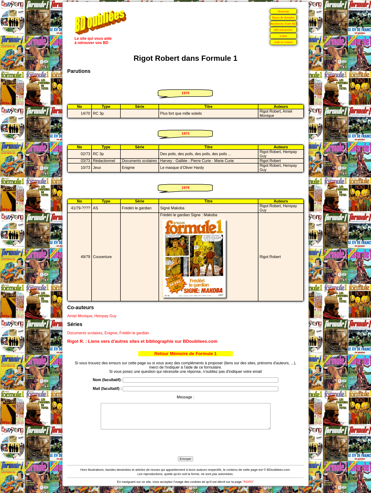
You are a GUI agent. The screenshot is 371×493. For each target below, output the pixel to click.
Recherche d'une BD (283, 23)
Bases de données (283, 17)
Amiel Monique (79, 316)
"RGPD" (248, 487)
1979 (185, 187)
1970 (185, 93)
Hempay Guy (105, 316)
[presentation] (185, 448)
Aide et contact (283, 42)
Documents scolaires (84, 333)
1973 (185, 133)
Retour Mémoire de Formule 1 (185, 353)
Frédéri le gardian (134, 333)
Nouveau (283, 11)
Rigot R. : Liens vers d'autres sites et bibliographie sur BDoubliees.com (142, 341)
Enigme (110, 333)
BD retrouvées (283, 29)
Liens (283, 36)
